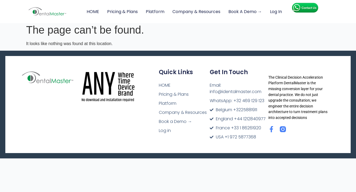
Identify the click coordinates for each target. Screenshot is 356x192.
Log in (276, 12)
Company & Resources (196, 12)
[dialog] (346, 181)
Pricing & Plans (122, 12)
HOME (93, 12)
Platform (155, 12)
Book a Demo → (245, 12)
